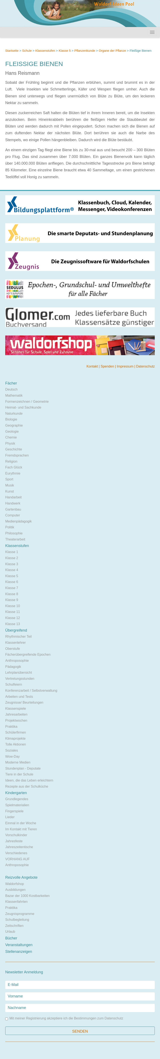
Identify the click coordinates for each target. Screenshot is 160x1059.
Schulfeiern (13, 684)
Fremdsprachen (17, 455)
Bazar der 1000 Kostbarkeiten (27, 896)
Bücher (11, 938)
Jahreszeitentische (19, 847)
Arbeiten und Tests (19, 696)
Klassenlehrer (15, 642)
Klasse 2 (11, 558)
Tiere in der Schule (19, 774)
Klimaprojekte (15, 738)
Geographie (14, 425)
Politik (9, 527)
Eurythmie (12, 473)
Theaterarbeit (15, 539)
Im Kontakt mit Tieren (21, 829)
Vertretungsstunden (19, 678)
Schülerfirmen (15, 732)
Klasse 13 (12, 624)
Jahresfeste (14, 841)
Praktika (11, 726)
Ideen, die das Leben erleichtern (29, 780)
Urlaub (10, 931)
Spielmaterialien (17, 805)
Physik (10, 443)
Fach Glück (13, 467)
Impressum (125, 366)
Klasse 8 (11, 594)
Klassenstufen (45, 50)
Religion (11, 461)
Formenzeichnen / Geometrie (27, 401)
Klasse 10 (12, 606)
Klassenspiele (15, 708)
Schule (27, 50)
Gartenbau (13, 509)
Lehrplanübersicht (18, 672)
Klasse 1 (11, 552)
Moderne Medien (17, 762)
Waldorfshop (14, 884)
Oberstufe (12, 648)
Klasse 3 (11, 564)
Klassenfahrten (16, 901)
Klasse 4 (11, 570)
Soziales (11, 750)
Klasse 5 (65, 50)
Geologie (12, 431)
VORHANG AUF (17, 859)
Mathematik (14, 395)
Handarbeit (13, 497)
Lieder (9, 817)
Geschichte (13, 449)
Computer (12, 515)
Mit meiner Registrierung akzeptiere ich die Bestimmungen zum (64, 1018)
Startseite (11, 50)
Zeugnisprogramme (19, 914)
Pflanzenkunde (84, 50)
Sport (9, 479)
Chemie (11, 437)
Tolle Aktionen (15, 744)
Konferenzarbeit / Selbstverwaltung (31, 690)
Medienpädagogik (18, 521)
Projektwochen (16, 720)
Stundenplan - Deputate (23, 768)
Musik (9, 485)
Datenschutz (145, 366)
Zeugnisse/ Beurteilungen (24, 702)
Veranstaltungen (19, 945)
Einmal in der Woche (20, 823)
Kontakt (92, 366)
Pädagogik (13, 666)
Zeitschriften (14, 925)
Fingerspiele (14, 811)
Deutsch (11, 389)
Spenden (108, 366)
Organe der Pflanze (112, 50)
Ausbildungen (15, 889)
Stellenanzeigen (18, 951)
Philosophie (14, 533)
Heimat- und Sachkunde (23, 407)
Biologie (11, 419)
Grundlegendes (16, 799)
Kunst (9, 491)
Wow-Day (12, 756)
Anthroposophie (17, 660)
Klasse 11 (12, 612)
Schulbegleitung (17, 919)
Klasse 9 (11, 600)
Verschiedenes (16, 853)
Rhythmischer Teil (18, 636)
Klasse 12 (12, 618)
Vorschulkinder (16, 835)
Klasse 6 (11, 582)
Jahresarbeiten (16, 714)
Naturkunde (14, 413)
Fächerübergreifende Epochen (28, 654)
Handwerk (12, 503)
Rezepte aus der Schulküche (26, 786)
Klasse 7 (11, 588)
